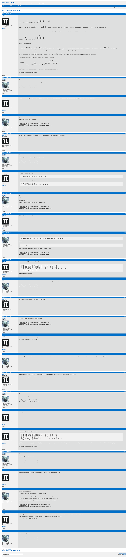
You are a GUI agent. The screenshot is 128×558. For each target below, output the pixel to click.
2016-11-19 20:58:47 (6, 171)
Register (19, 5)
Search (15, 5)
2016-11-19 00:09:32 (6, 115)
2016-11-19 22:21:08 (6, 316)
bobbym (4, 79)
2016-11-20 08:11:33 (6, 530)
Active (118, 7)
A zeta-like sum (16, 10)
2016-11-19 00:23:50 (6, 152)
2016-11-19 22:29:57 (6, 353)
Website (4, 28)
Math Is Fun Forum (8, 2)
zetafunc (4, 15)
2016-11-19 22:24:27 (6, 334)
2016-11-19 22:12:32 (6, 278)
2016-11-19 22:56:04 (6, 429)
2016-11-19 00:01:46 (6, 77)
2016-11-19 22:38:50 (6, 391)
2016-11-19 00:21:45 (6, 133)
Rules (11, 5)
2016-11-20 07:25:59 (6, 489)
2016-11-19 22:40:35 (6, 409)
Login (24, 5)
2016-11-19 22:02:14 (6, 259)
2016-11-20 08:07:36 (6, 511)
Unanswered (123, 7)
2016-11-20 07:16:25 (6, 470)
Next (10, 11)
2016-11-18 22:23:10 (6, 13)
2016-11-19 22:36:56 (6, 372)
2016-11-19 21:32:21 (6, 232)
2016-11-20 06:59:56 (6, 451)
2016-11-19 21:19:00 (6, 193)
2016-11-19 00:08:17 (6, 96)
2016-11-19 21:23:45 (6, 213)
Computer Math (9, 10)
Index (3, 5)
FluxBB (124, 554)
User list (7, 5)
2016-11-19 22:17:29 (6, 297)
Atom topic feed (122, 553)
